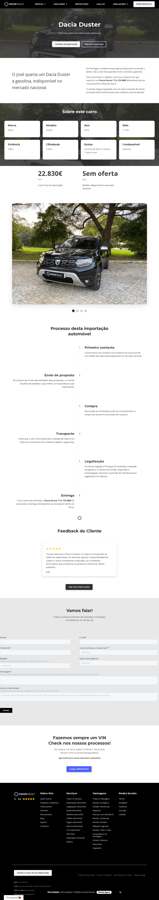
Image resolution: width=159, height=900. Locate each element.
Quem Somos (46, 799)
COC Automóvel (73, 830)
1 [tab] (73, 310)
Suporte (43, 822)
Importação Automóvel (76, 803)
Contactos (44, 826)
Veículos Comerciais (101, 818)
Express (69, 842)
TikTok (121, 799)
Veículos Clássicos (100, 840)
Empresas (97, 810)
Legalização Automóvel (76, 806)
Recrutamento (46, 814)
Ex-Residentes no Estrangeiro (100, 835)
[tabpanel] (79, 254)
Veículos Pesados (100, 822)
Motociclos (97, 844)
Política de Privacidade (86, 875)
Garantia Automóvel (74, 814)
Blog (42, 818)
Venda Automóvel (73, 810)
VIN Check (70, 834)
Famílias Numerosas (101, 806)
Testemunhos (46, 806)
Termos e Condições (104, 875)
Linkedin (122, 814)
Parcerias (44, 810)
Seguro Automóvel (74, 822)
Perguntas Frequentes (49, 803)
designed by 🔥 (139, 875)
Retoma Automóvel (74, 826)
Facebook (123, 806)
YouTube (122, 810)
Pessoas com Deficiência (103, 814)
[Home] (14, 4)
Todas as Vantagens (101, 799)
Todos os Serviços (74, 799)
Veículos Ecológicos (101, 803)
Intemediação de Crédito (123, 875)
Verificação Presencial (75, 838)
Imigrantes (97, 848)
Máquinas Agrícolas (101, 826)
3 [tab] (81, 311)
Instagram (123, 803)
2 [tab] (77, 311)
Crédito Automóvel (74, 818)
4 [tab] (85, 311)
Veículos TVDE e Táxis (102, 830)
